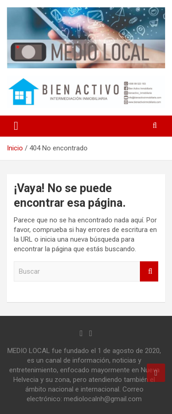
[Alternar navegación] (16, 126)
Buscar (149, 271)
